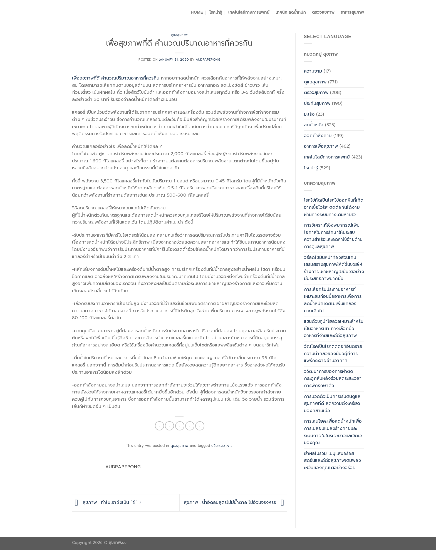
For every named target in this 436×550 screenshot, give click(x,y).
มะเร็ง (309, 114)
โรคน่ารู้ (215, 12)
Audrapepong (208, 59)
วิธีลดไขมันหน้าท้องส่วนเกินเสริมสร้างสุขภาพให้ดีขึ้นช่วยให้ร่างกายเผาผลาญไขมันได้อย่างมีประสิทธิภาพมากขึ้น (334, 268)
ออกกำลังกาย (318, 135)
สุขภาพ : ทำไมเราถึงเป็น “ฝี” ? (106, 502)
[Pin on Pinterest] (189, 425)
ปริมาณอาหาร (221, 445)
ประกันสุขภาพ (317, 103)
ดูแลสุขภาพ (179, 35)
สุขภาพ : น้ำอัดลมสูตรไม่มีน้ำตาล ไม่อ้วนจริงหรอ (235, 502)
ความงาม (313, 71)
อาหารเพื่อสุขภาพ (321, 146)
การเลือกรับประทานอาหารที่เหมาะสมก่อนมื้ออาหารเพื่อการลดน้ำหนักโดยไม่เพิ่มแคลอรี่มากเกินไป (332, 300)
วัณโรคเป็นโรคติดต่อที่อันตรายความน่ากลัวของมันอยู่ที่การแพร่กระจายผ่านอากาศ (333, 353)
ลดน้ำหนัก (313, 125)
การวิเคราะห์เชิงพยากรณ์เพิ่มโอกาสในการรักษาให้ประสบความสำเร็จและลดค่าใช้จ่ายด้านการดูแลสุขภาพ (333, 236)
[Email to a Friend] (179, 425)
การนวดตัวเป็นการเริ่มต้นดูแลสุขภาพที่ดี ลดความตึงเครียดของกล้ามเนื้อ (332, 403)
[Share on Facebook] (159, 425)
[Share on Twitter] (169, 425)
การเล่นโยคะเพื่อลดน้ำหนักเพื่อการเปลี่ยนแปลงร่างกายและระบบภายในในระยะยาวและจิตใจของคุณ (333, 432)
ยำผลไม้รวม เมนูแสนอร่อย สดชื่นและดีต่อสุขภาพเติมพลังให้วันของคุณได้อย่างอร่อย (332, 460)
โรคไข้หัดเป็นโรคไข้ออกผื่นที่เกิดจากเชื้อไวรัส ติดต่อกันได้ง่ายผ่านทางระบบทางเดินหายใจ (333, 207)
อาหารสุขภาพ (352, 12)
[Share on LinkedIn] (199, 425)
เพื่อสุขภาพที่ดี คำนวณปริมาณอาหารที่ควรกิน (115, 78)
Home (197, 12)
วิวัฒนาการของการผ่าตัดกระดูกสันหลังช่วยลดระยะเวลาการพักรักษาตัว (332, 378)
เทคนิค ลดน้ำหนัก (291, 12)
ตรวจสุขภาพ (323, 12)
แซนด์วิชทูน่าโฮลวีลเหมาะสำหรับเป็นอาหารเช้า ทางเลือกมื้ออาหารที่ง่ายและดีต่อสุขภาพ (333, 328)
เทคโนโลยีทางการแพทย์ (248, 12)
